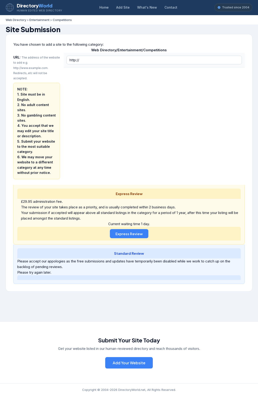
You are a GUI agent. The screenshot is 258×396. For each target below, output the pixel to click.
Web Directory (16, 20)
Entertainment (39, 20)
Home (104, 7)
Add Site (123, 7)
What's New (147, 7)
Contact (170, 7)
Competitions (62, 20)
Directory (34, 5)
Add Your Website (129, 362)
